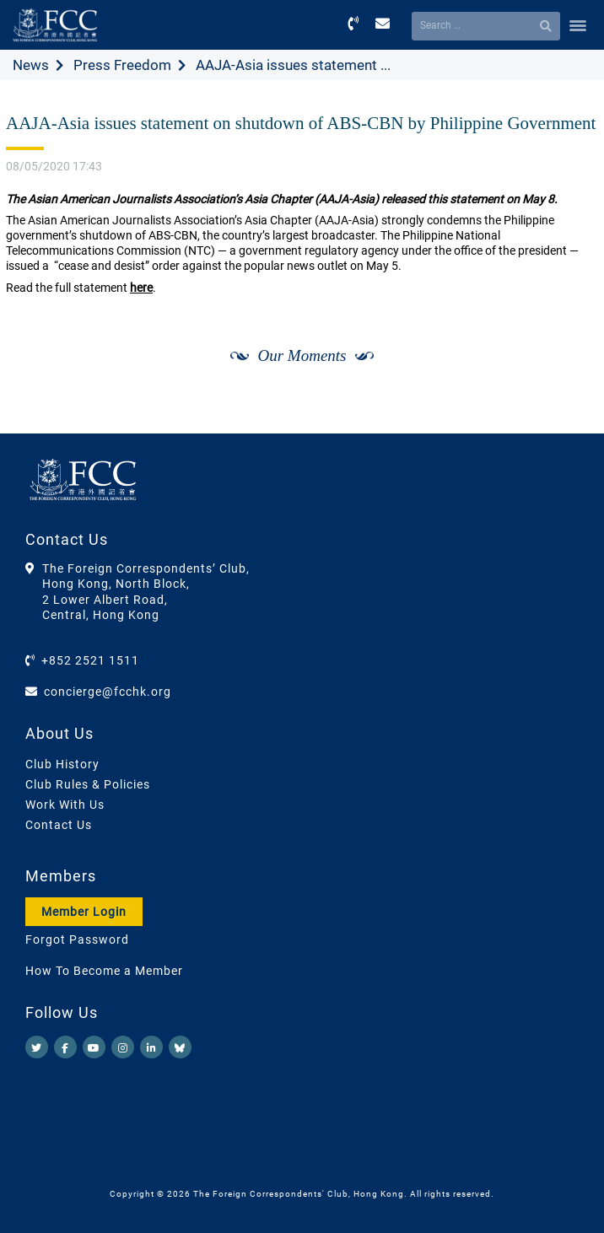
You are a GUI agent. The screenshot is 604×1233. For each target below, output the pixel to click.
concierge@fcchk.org (107, 691)
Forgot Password (77, 939)
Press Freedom (122, 65)
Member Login (84, 911)
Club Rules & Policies (87, 784)
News (31, 65)
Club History (62, 764)
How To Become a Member (104, 970)
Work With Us (65, 804)
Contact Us (58, 825)
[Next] (566, 374)
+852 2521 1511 (90, 660)
